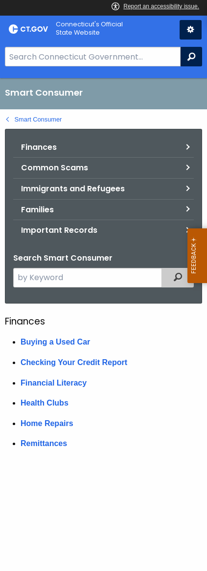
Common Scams (54, 167)
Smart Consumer (38, 119)
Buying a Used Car (55, 342)
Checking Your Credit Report (74, 362)
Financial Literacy (54, 383)
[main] (103, 324)
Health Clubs (45, 403)
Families (37, 209)
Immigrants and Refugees (73, 188)
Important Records (59, 230)
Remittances (44, 443)
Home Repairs (47, 423)
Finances (39, 147)
